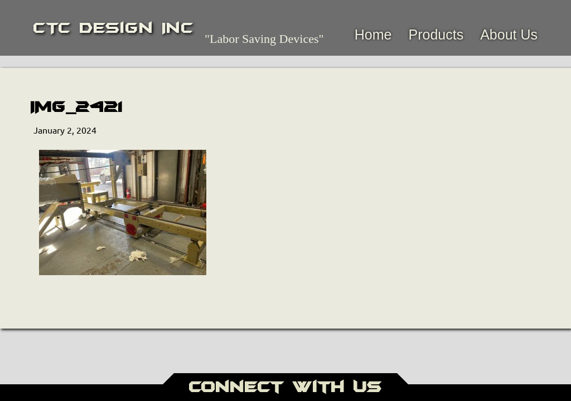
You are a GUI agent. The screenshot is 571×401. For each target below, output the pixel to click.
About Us (509, 34)
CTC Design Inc (113, 27)
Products (435, 34)
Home (373, 34)
